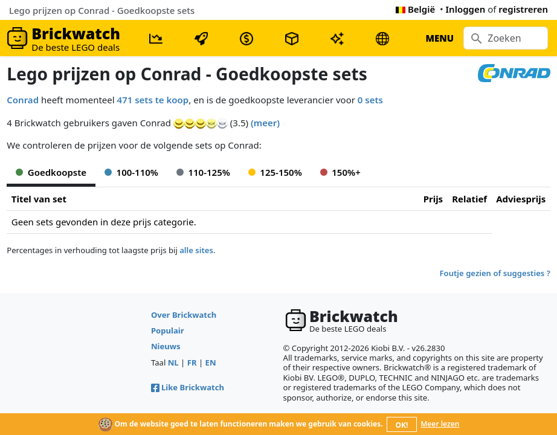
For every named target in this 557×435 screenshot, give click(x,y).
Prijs (433, 199)
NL (173, 362)
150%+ (340, 172)
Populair (167, 330)
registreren (523, 9)
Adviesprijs (521, 199)
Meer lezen (439, 424)
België (415, 9)
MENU (439, 38)
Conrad (23, 100)
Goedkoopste (51, 172)
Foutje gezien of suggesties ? (495, 273)
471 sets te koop (153, 100)
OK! (402, 425)
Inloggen (466, 9)
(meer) (265, 123)
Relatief (469, 199)
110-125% (203, 172)
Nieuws (166, 346)
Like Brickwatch (187, 387)
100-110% (131, 172)
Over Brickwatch (183, 314)
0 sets (370, 100)
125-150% (275, 172)
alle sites (196, 250)
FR (192, 362)
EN (210, 362)
